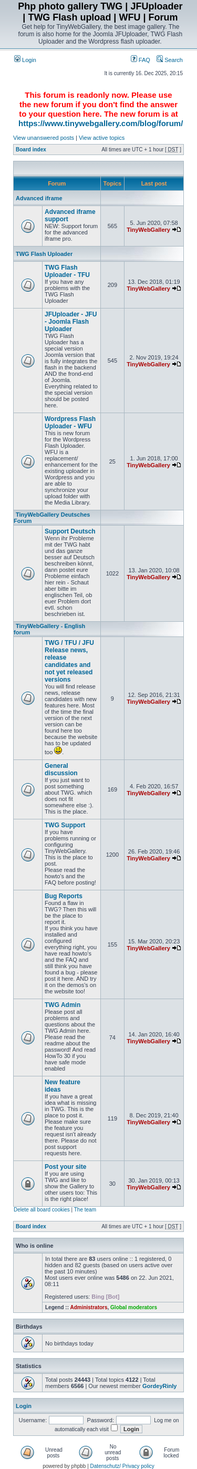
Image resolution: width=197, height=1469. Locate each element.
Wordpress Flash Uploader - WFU (70, 422)
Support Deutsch (70, 531)
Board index (31, 149)
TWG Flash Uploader (44, 254)
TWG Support (65, 825)
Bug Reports (63, 896)
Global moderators (133, 1307)
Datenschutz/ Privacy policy (122, 1466)
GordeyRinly (159, 1386)
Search (170, 60)
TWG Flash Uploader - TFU (67, 271)
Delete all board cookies (42, 1210)
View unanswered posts (43, 138)
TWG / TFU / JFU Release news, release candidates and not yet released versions (69, 661)
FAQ (140, 60)
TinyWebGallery (148, 230)
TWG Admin (62, 1005)
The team (85, 1210)
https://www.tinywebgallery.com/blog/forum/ (100, 123)
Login (25, 60)
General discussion (61, 769)
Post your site (65, 1166)
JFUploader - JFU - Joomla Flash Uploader (71, 322)
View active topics (102, 138)
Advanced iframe (39, 198)
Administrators (88, 1307)
